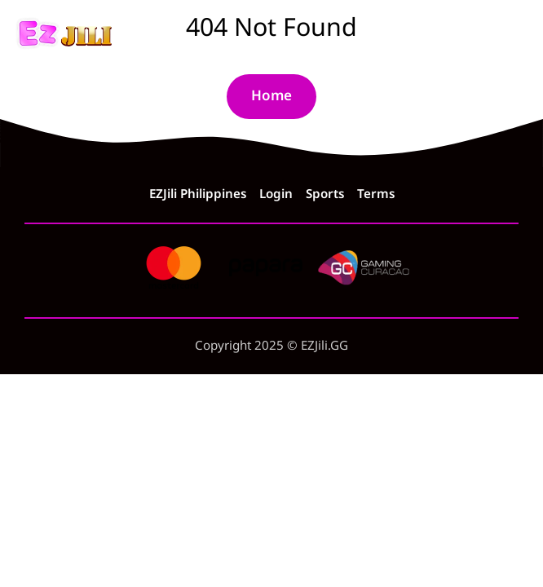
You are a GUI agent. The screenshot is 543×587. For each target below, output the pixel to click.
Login (276, 195)
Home (271, 96)
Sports (325, 195)
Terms (376, 195)
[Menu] (513, 34)
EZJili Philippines (197, 195)
